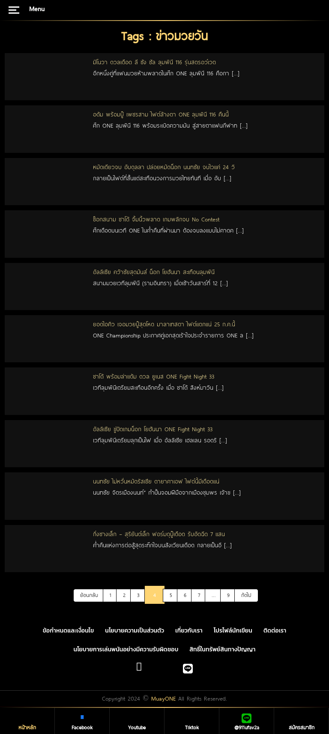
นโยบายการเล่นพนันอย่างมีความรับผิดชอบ (126, 649)
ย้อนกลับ (89, 595)
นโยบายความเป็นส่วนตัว (134, 630)
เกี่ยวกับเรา (189, 630)
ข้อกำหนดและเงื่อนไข (68, 630)
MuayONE (163, 698)
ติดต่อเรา (274, 630)
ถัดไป (246, 595)
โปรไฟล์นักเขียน (233, 630)
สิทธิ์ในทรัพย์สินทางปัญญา (222, 649)
